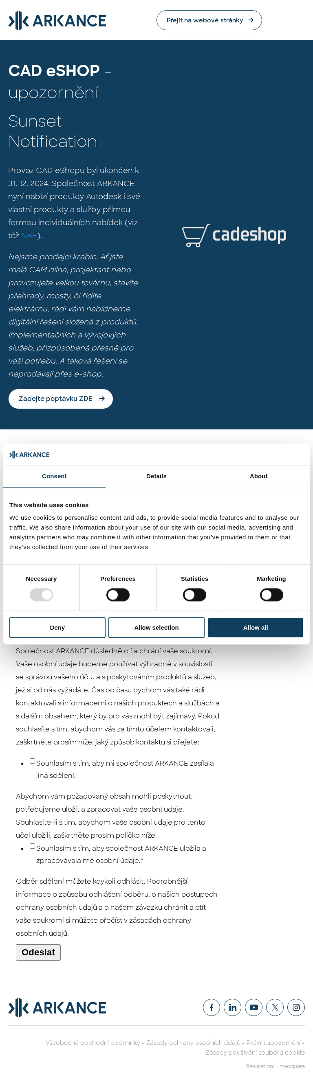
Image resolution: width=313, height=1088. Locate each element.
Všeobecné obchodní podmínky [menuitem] (93, 1043)
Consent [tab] (54, 476)
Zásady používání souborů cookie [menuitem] (255, 1053)
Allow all (255, 627)
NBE (29, 236)
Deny (57, 627)
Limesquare (290, 1067)
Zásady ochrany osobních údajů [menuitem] (193, 1043)
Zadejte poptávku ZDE (56, 399)
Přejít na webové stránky (243, 20)
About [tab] (259, 476)
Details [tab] (156, 476)
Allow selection (156, 627)
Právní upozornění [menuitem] (273, 1043)
